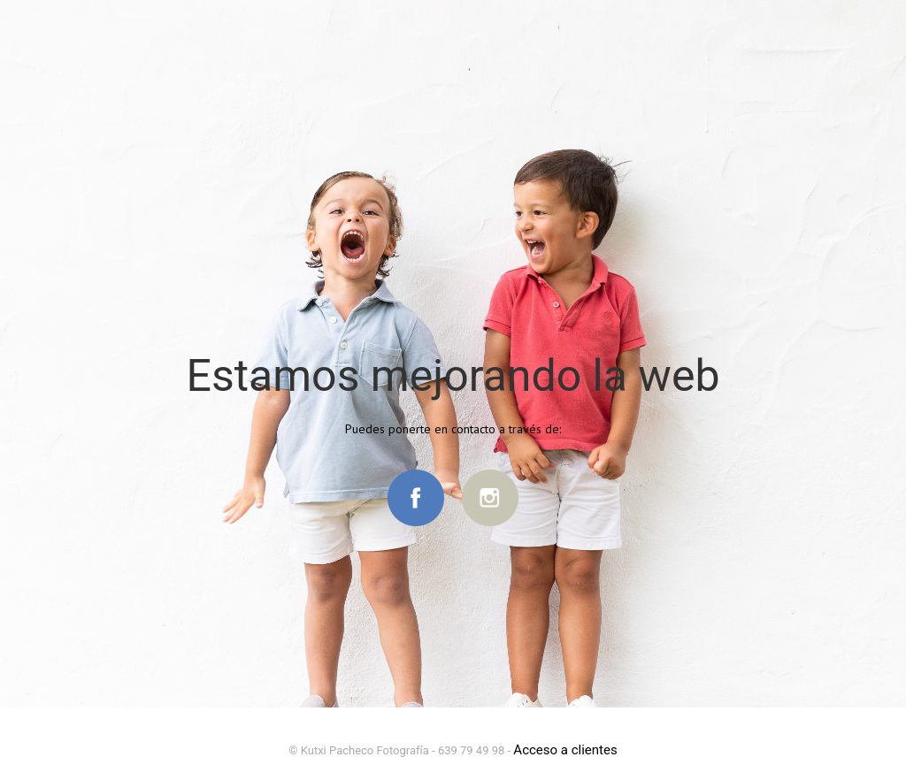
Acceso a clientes (565, 750)
